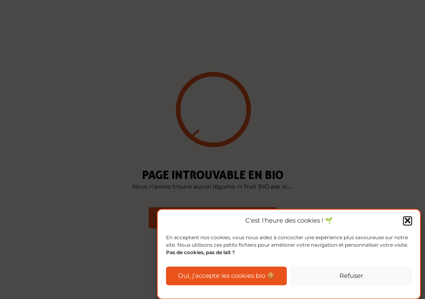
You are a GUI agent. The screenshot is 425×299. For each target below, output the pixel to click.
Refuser (351, 276)
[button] (407, 221)
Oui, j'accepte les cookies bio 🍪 (226, 276)
